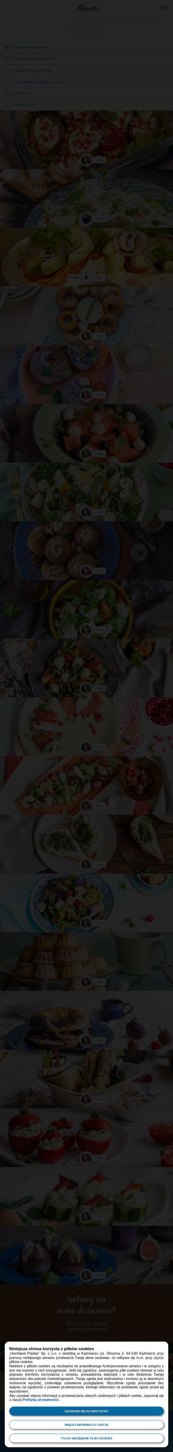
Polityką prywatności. (41, 1400)
